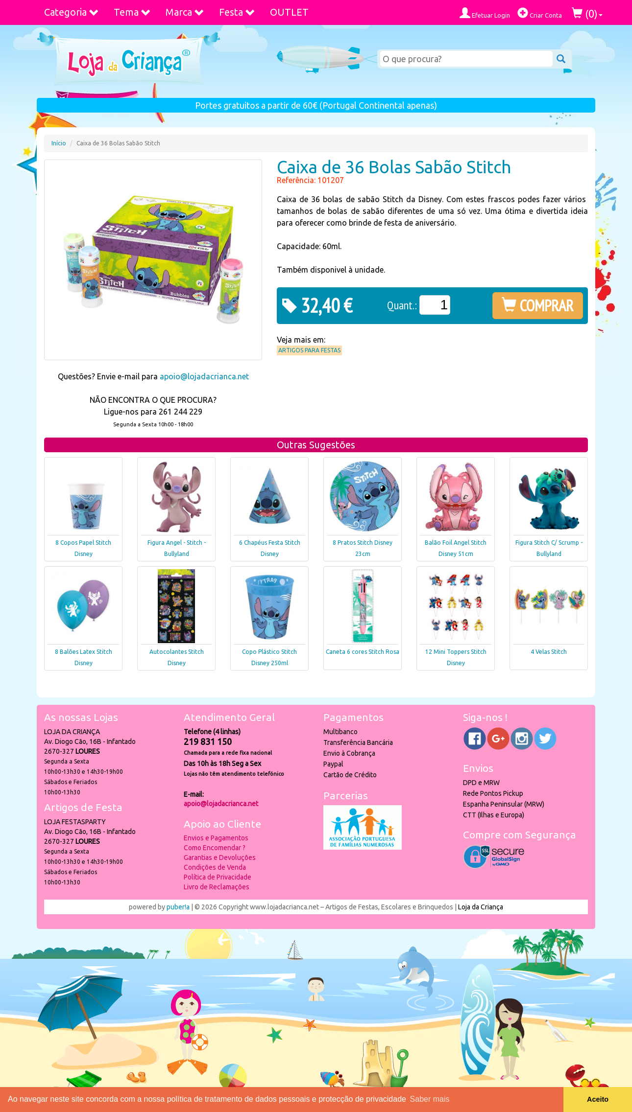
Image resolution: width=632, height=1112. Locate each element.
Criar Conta (539, 13)
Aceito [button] (597, 1099)
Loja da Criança (480, 907)
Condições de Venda (215, 867)
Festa (237, 12)
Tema (132, 12)
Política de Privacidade (217, 877)
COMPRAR (538, 305)
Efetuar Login (485, 13)
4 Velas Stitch (549, 652)
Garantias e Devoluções (220, 857)
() (587, 13)
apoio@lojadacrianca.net (204, 376)
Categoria (71, 12)
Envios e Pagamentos (216, 838)
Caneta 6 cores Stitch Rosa (362, 652)
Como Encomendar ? (214, 848)
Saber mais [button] (430, 1099)
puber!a (178, 907)
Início (58, 143)
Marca (185, 12)
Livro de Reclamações (216, 887)
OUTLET (289, 12)
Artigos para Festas (309, 350)
